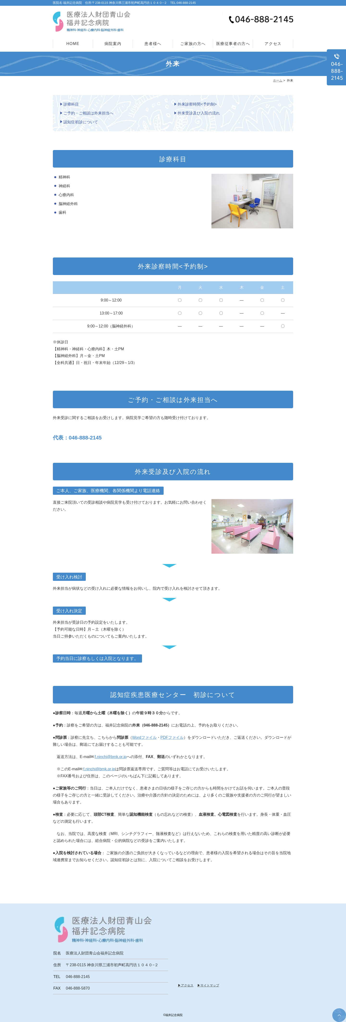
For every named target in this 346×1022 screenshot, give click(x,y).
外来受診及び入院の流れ (199, 113)
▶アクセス (185, 985)
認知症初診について (80, 122)
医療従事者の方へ (233, 44)
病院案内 (113, 44)
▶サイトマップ (208, 985)
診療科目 (71, 104)
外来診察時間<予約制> (197, 104)
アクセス (273, 44)
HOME (72, 44)
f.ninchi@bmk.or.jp (111, 757)
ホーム (277, 80)
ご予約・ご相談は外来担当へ (88, 113)
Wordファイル (144, 737)
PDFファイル (172, 737)
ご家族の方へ (193, 44)
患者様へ (152, 44)
